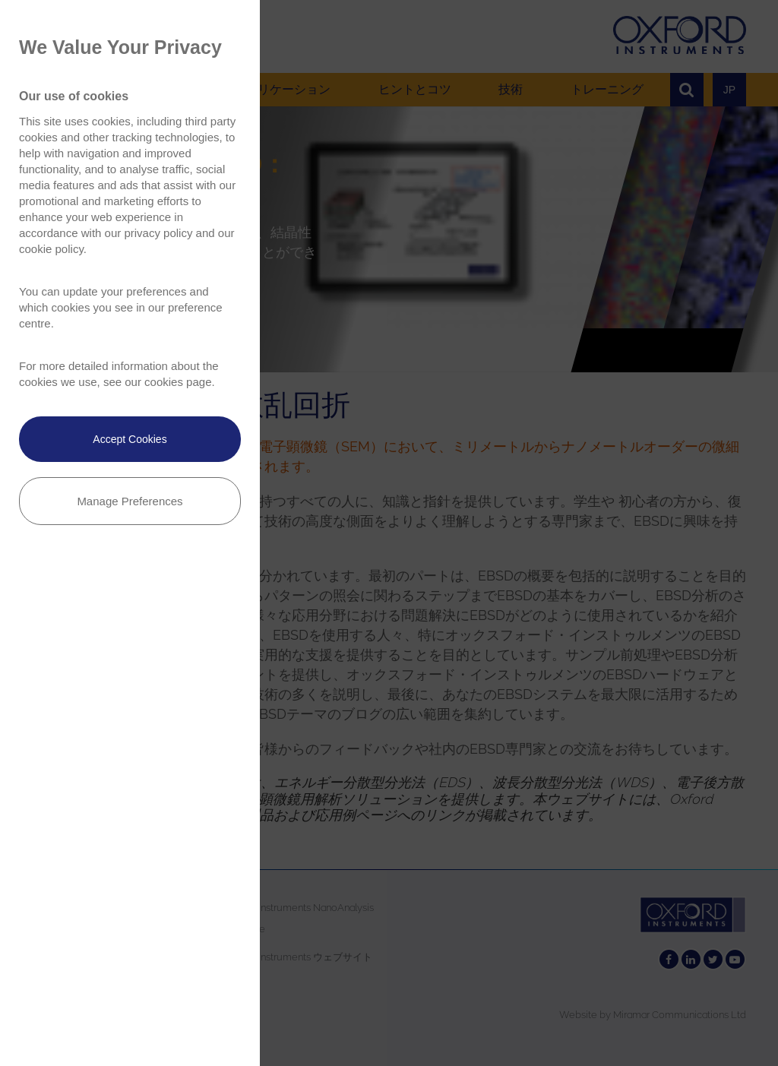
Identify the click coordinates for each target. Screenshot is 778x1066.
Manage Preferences (129, 501)
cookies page (177, 381)
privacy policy (158, 232)
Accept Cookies (129, 439)
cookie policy (51, 248)
